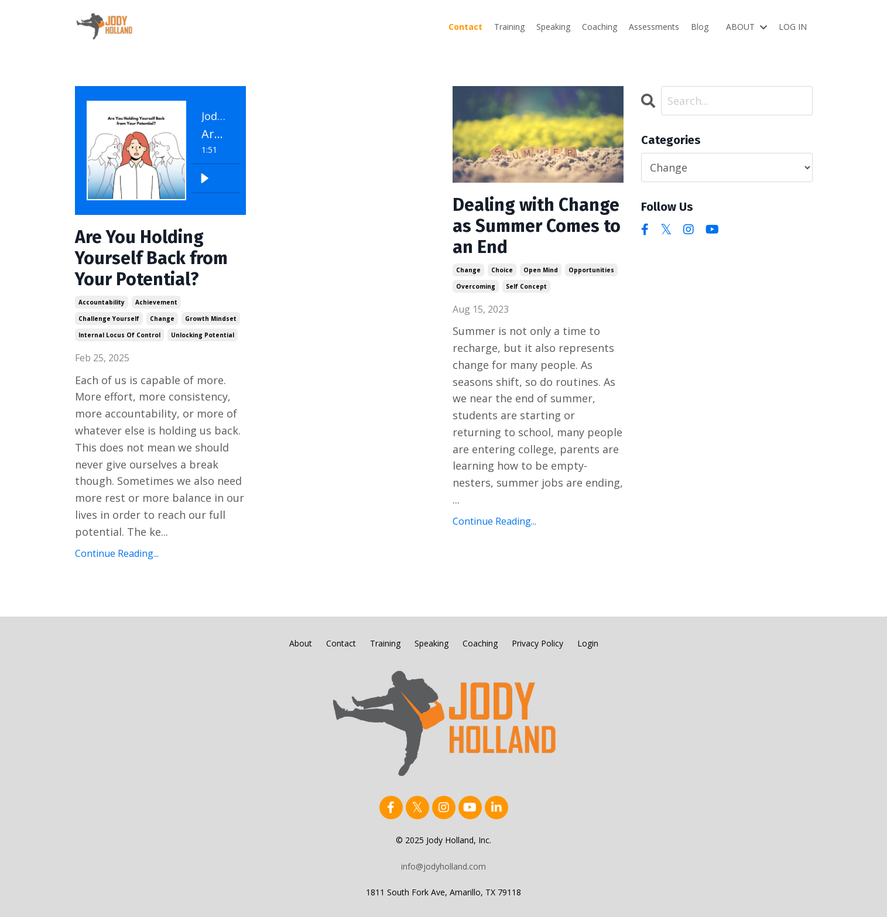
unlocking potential (202, 335)
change (162, 318)
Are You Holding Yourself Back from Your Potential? (151, 258)
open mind (540, 270)
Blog (699, 26)
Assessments (654, 26)
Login (587, 643)
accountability (101, 302)
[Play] (204, 178)
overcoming (475, 286)
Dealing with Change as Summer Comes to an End (537, 226)
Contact (465, 26)
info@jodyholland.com (443, 866)
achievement (156, 302)
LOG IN (793, 26)
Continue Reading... (117, 553)
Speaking (553, 26)
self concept (526, 286)
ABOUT (746, 26)
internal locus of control (119, 335)
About (300, 643)
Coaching (599, 26)
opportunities (591, 270)
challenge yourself (108, 318)
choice (502, 270)
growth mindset (211, 318)
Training (509, 26)
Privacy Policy (537, 643)
